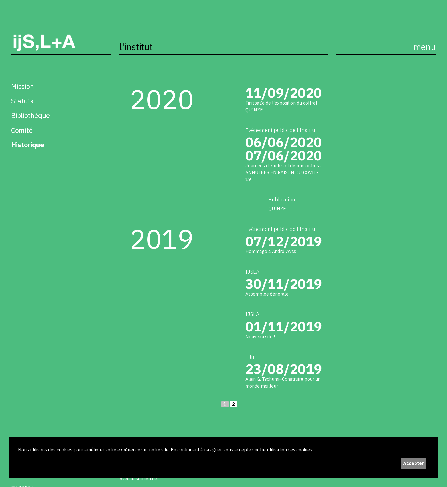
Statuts (22, 101)
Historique (27, 144)
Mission (22, 86)
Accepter (413, 463)
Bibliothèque (30, 115)
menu (424, 47)
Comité (21, 130)
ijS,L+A (61, 36)
